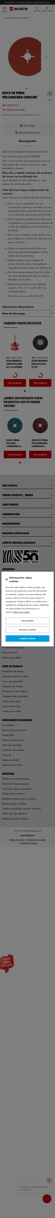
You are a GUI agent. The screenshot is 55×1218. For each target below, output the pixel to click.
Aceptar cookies (27, 638)
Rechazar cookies (27, 629)
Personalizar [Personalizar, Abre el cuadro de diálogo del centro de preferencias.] (27, 620)
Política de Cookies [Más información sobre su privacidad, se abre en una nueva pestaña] (21, 612)
